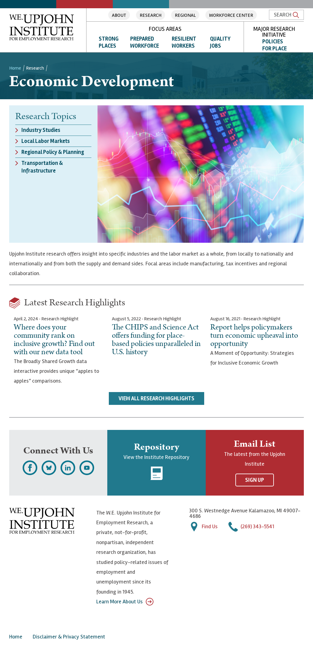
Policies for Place (274, 45)
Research (150, 15)
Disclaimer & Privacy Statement (69, 636)
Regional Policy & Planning (52, 152)
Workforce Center (231, 15)
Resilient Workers (184, 42)
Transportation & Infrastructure (42, 167)
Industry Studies (40, 130)
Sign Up (254, 480)
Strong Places (109, 42)
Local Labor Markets (45, 141)
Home (15, 68)
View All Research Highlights (156, 398)
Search (286, 14)
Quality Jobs (220, 42)
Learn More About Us (124, 601)
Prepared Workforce (144, 42)
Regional (185, 15)
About (119, 15)
